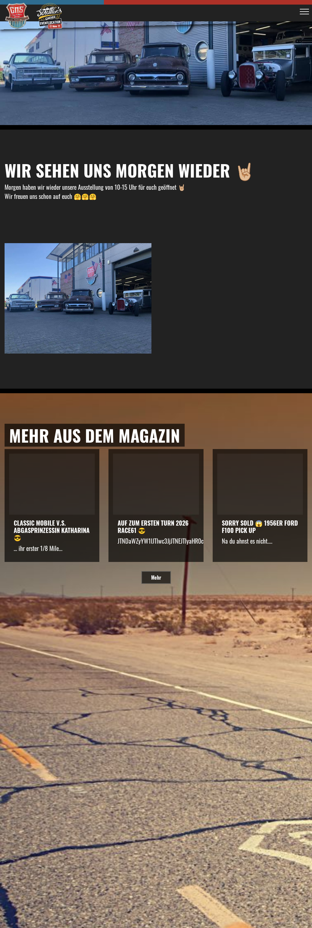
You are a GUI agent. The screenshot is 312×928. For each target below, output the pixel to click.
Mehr (156, 577)
